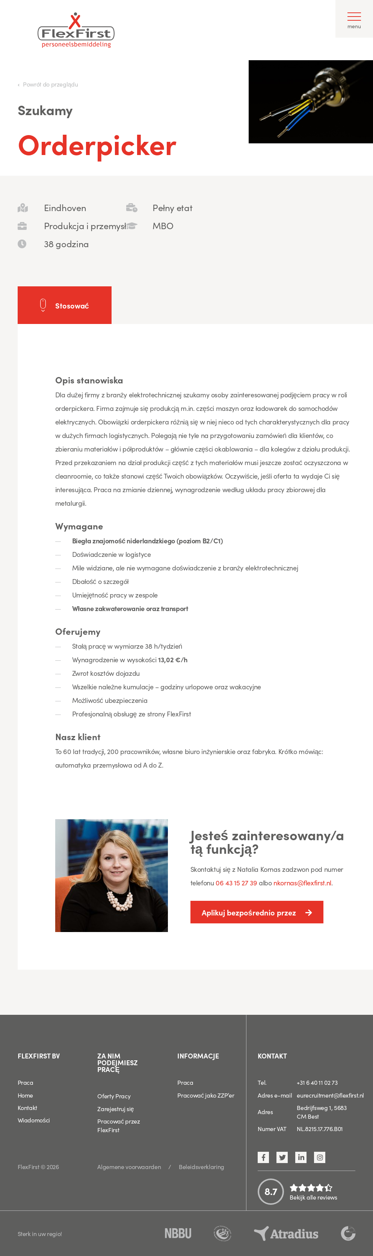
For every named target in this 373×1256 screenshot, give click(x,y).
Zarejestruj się (115, 1108)
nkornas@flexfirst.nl (302, 882)
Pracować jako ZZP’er (205, 1095)
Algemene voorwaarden (129, 1166)
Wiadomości (34, 1120)
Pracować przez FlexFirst (118, 1125)
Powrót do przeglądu (50, 84)
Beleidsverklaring (201, 1166)
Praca (25, 1082)
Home (25, 1095)
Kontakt (27, 1107)
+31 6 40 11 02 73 (317, 1082)
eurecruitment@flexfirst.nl (330, 1095)
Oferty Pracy (113, 1096)
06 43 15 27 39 (237, 882)
